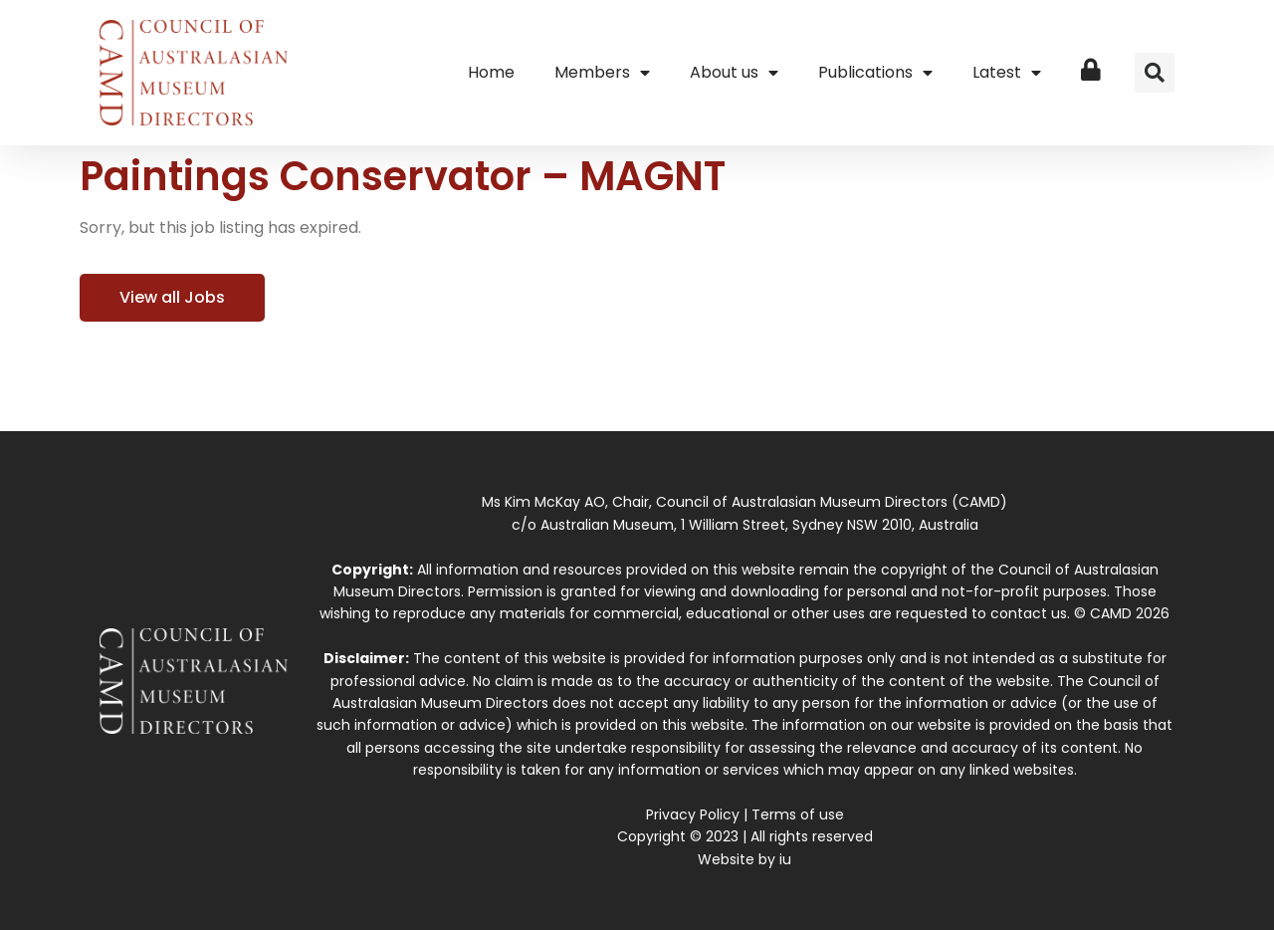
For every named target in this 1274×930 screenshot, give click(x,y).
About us (734, 73)
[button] (1154, 73)
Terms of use (797, 814)
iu (785, 859)
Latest (1006, 73)
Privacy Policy (693, 814)
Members (602, 73)
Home (491, 72)
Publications (875, 73)
